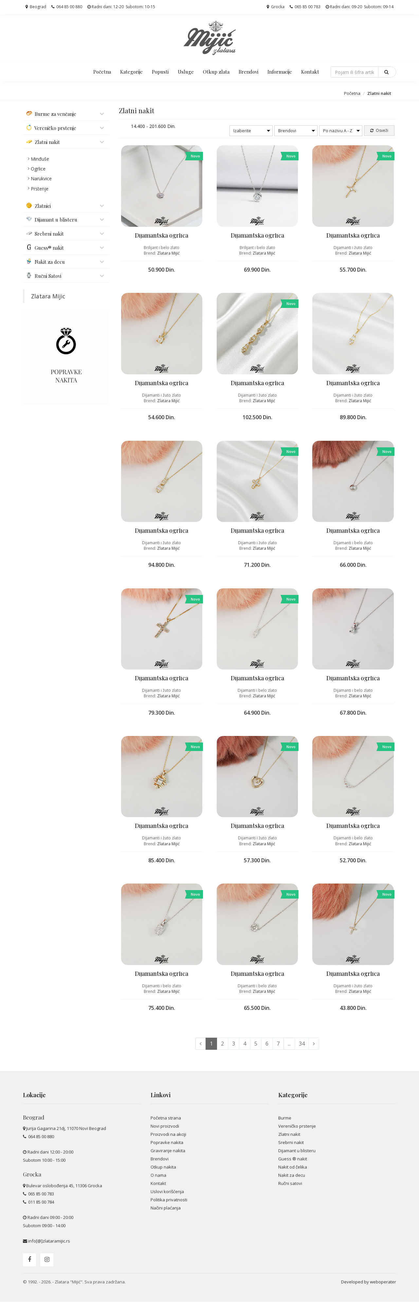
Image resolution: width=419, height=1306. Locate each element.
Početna (102, 71)
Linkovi (161, 1099)
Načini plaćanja (166, 1212)
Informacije (279, 71)
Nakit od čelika (292, 1171)
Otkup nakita (163, 1171)
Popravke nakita (167, 1147)
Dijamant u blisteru (297, 1155)
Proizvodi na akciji (168, 1138)
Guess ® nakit (292, 1163)
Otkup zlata (216, 71)
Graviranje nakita (168, 1155)
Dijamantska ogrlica (161, 236)
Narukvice (41, 178)
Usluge (186, 71)
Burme (284, 1122)
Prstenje (39, 189)
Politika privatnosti (169, 1204)
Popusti (160, 71)
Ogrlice (38, 169)
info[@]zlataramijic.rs (49, 1245)
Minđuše (40, 159)
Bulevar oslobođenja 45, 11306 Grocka (64, 1190)
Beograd (36, 6)
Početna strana (166, 1122)
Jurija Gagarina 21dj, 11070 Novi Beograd (66, 1133)
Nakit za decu (291, 1179)
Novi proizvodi (165, 1130)
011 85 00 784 (40, 1206)
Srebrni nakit (291, 1147)
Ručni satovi (290, 1188)
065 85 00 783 (305, 6)
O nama (158, 1179)
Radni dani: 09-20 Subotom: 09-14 (359, 6)
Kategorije (131, 71)
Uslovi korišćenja (167, 1196)
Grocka (275, 6)
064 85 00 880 (66, 6)
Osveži (379, 130)
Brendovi (248, 71)
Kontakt (310, 71)
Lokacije (34, 1099)
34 (302, 1048)
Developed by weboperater (368, 1286)
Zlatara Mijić (168, 254)
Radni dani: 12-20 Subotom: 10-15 (121, 6)
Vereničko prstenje (297, 1130)
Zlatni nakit (289, 1138)
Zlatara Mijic (48, 296)
